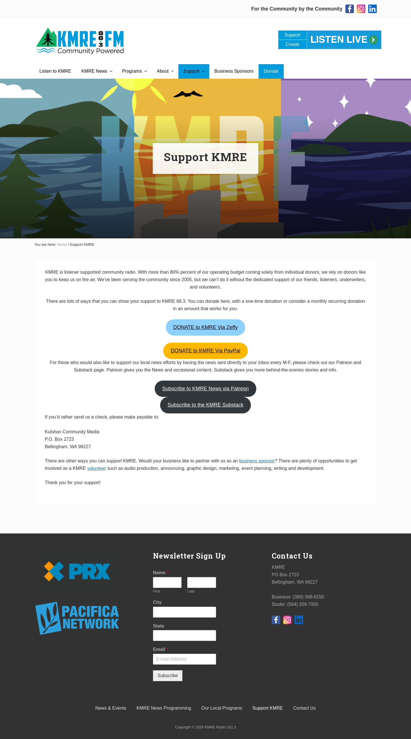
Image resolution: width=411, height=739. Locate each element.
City (157, 602)
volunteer (96, 468)
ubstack (205, 405)
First (156, 591)
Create (292, 44)
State (158, 626)
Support (293, 35)
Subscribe (168, 675)
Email (160, 649)
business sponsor (257, 460)
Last (190, 591)
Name (160, 572)
